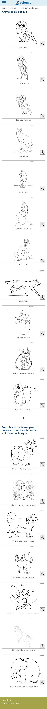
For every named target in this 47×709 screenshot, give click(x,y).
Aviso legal (7, 700)
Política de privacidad (11, 703)
